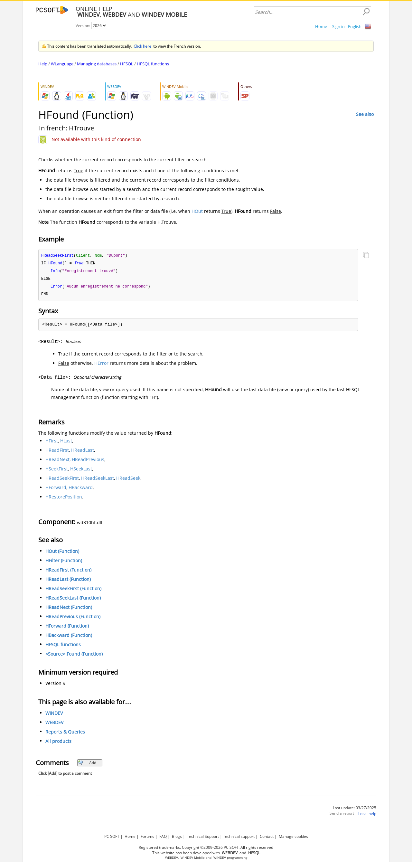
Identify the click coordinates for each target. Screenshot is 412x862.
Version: (83, 25)
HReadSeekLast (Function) (73, 600)
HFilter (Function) (63, 562)
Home (321, 26)
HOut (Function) (62, 553)
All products (58, 743)
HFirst (51, 443)
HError (101, 365)
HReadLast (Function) (68, 581)
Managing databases (97, 64)
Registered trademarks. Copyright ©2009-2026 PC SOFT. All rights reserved (206, 847)
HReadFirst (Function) (68, 572)
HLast (66, 443)
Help (42, 64)
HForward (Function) (67, 628)
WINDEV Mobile (193, 858)
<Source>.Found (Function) (74, 656)
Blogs (177, 836)
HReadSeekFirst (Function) (73, 590)
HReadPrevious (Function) (72, 618)
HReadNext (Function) (68, 609)
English (354, 26)
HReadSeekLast (97, 480)
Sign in (338, 26)
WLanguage (62, 64)
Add (87, 764)
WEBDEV (54, 724)
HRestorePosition (63, 499)
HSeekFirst (56, 471)
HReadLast (82, 452)
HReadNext (57, 461)
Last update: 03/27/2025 (354, 809)
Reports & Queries (65, 734)
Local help (367, 815)
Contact (267, 836)
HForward (55, 489)
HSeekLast (81, 471)
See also (365, 114)
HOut (197, 211)
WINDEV (54, 715)
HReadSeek (128, 480)
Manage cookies (293, 836)
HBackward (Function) (68, 637)
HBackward (81, 489)
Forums (147, 836)
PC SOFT (111, 836)
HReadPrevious (88, 461)
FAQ (163, 836)
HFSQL (126, 64)
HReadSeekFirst (62, 480)
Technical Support (203, 836)
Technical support (239, 836)
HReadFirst (57, 452)
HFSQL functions (153, 64)
